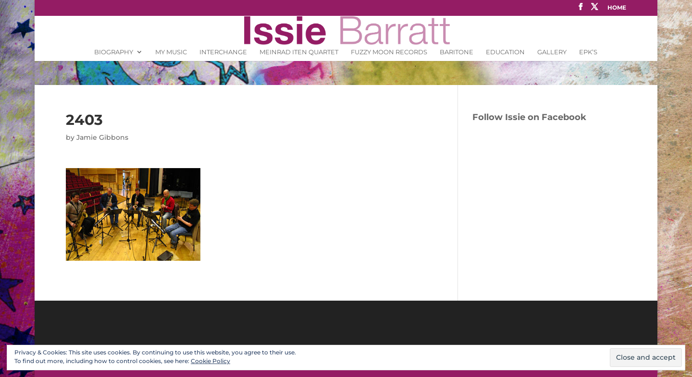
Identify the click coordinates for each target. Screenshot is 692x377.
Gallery (552, 52)
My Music (171, 52)
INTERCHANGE (223, 52)
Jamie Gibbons (102, 137)
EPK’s (588, 52)
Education (505, 52)
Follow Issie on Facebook (529, 117)
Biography (113, 52)
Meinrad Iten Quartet (299, 52)
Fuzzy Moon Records (389, 52)
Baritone (456, 52)
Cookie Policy (210, 361)
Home (616, 8)
